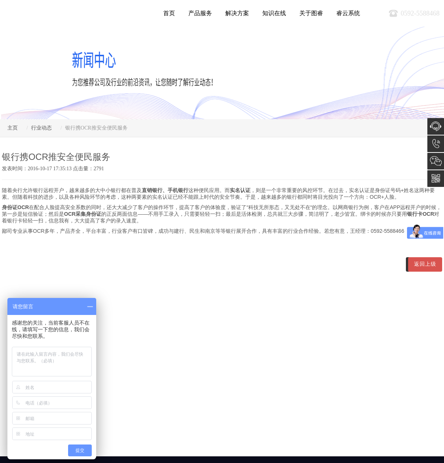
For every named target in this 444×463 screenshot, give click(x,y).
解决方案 (237, 13)
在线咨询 (435, 126)
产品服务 (200, 13)
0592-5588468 (435, 143)
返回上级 (425, 264)
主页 (12, 128)
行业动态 (41, 128)
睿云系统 (348, 13)
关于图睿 (311, 13)
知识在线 (274, 13)
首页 (169, 13)
